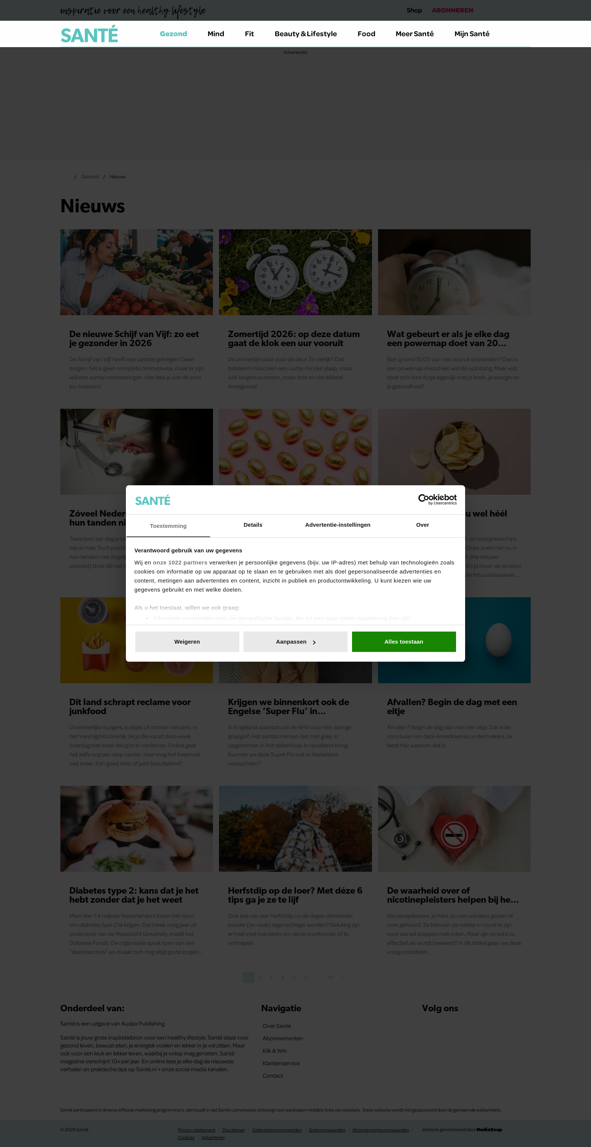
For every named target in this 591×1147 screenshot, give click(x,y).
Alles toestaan (403, 641)
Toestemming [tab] (168, 526)
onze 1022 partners (180, 562)
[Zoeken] (525, 34)
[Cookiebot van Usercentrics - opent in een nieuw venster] (424, 499)
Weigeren (187, 641)
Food (371, 33)
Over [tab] (422, 524)
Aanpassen (295, 641)
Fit (254, 33)
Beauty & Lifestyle (310, 33)
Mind (220, 33)
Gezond (178, 33)
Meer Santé (419, 33)
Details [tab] (253, 524)
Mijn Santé (478, 33)
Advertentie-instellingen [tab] (338, 524)
